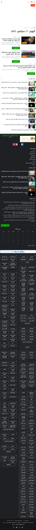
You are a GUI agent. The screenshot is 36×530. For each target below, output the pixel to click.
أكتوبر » (28, 245)
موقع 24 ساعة (23, 404)
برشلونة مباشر (4, 365)
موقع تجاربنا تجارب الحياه (12, 353)
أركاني (31, 455)
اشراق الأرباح (23, 461)
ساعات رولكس (31, 318)
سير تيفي (13, 448)
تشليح (13, 417)
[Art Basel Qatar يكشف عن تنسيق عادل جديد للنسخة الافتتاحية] (31, 84)
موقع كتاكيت (31, 507)
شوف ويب (31, 413)
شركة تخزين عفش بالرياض (31, 368)
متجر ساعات (23, 320)
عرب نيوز (31, 416)
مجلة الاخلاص (23, 512)
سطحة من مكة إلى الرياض (31, 283)
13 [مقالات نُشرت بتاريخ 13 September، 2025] (32, 238)
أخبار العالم (33, 151)
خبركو (31, 404)
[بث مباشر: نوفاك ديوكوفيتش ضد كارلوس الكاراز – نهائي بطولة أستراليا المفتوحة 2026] (31, 89)
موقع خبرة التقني (31, 429)
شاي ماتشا (13, 345)
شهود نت (23, 452)
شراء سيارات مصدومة (4, 426)
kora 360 (23, 339)
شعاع (23, 464)
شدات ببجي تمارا (4, 274)
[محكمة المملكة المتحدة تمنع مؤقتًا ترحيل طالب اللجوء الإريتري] (28, 54)
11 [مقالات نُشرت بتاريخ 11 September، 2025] (8, 235)
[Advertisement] (18, 16)
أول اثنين (23, 488)
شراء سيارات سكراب (4, 418)
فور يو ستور (4, 301)
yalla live (9, 464)
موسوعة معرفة (31, 513)
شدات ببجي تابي (4, 278)
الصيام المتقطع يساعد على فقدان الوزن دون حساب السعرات (15, 93)
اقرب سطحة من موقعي (23, 268)
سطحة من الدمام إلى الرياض (23, 298)
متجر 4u (12, 305)
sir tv (5, 448)
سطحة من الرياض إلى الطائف (23, 284)
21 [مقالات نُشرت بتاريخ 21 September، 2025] (27, 241)
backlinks (13, 267)
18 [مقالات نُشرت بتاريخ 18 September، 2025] (8, 238)
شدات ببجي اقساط (12, 274)
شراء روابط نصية (12, 260)
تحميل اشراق (31, 447)
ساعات (31, 315)
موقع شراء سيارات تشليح (4, 422)
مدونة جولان (23, 469)
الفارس (31, 472)
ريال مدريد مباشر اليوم (12, 457)
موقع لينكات (31, 501)
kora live (31, 354)
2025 (29, 27)
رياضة (34, 161)
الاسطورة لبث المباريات (8, 441)
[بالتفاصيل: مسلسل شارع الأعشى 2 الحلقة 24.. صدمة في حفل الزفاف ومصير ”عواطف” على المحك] (31, 99)
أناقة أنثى (23, 432)
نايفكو (23, 509)
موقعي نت (31, 475)
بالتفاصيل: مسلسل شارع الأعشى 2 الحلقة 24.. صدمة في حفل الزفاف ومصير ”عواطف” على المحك (15, 98)
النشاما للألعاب (23, 480)
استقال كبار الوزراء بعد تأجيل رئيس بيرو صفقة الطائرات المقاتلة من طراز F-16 (18, 215)
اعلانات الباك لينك (4, 264)
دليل (23, 507)
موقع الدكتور (31, 491)
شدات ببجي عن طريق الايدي (5, 306)
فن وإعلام (33, 155)
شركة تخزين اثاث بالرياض (31, 364)
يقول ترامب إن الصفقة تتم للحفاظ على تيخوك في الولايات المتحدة (11, 40)
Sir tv (13, 446)
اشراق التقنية (31, 407)
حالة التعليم (23, 483)
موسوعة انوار (31, 461)
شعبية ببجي (12, 328)
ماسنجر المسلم (23, 501)
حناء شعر (4, 339)
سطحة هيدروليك (4, 406)
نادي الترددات (23, 440)
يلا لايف (12, 434)
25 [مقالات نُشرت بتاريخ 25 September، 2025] (8, 241)
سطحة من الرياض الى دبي (31, 294)
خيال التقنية (23, 409)
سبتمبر (25, 27)
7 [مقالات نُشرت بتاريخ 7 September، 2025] (27, 235)
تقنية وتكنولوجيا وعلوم (30, 162)
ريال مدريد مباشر (13, 370)
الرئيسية (33, 27)
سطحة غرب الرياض (23, 276)
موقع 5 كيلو (23, 399)
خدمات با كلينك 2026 (5, 353)
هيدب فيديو (23, 447)
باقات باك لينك (4, 259)
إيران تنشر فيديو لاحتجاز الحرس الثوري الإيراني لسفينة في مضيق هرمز (19, 207)
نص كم (31, 401)
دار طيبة (23, 504)
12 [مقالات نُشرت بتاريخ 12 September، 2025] (3, 235)
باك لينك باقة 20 (12, 357)
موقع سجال (23, 472)
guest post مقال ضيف (4, 357)
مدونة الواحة (23, 499)
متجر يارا (31, 464)
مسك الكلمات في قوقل (31, 393)
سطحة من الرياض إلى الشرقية (23, 289)
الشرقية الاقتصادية (23, 417)
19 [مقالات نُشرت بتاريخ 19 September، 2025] (3, 238)
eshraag (18, 37)
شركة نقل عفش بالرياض (23, 364)
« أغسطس (33, 245)
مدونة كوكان (23, 423)
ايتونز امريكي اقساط (4, 313)
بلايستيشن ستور (13, 332)
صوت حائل (23, 493)
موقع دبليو (23, 475)
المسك (23, 485)
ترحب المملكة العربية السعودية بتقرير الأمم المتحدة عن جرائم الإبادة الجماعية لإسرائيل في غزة (19, 67)
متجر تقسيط (4, 293)
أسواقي (23, 420)
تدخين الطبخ (23, 491)
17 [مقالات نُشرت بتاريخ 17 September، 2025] (13, 238)
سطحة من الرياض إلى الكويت (31, 309)
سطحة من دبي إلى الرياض (23, 294)
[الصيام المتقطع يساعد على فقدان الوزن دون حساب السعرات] (31, 94)
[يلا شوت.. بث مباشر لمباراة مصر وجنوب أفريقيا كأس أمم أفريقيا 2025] (31, 105)
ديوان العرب (31, 466)
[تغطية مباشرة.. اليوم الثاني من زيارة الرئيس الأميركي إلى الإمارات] (31, 126)
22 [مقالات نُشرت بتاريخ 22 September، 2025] (22, 241)
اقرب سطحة (31, 271)
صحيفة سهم (31, 504)
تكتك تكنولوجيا (31, 423)
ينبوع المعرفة (31, 483)
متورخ (23, 435)
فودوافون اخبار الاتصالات (5, 268)
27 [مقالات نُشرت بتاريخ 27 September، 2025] (32, 243)
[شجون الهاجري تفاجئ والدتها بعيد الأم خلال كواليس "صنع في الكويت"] (31, 110)
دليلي (31, 399)
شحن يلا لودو (12, 324)
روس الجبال (23, 466)
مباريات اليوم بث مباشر (27, 341)
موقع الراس (23, 477)
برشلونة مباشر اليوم (4, 457)
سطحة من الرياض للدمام (31, 289)
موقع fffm (31, 516)
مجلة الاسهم (23, 413)
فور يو (4, 316)
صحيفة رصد (31, 509)
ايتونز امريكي (4, 281)
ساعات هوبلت (27, 323)
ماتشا (4, 343)
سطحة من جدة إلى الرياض (31, 298)
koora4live (31, 331)
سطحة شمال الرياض (23, 272)
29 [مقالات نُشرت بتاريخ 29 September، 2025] (22, 243)
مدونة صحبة (31, 457)
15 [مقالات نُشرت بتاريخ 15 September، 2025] (22, 238)
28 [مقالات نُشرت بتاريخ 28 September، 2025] (27, 243)
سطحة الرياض (31, 267)
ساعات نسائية (23, 318)
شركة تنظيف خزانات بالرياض (23, 376)
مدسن (31, 437)
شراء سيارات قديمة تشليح (9, 429)
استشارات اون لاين (31, 443)
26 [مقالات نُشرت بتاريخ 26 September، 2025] (3, 241)
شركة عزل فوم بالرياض (23, 372)
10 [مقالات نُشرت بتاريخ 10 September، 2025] (13, 235)
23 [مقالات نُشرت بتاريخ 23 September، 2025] (18, 241)
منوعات (33, 164)
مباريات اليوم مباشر (23, 358)
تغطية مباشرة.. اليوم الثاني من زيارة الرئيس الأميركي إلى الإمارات (16, 125)
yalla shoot (31, 259)
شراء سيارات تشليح (12, 422)
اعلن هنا (23, 392)
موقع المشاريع (31, 480)
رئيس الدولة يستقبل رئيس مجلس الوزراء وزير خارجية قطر (23, 130)
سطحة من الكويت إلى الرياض (23, 309)
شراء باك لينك (12, 256)
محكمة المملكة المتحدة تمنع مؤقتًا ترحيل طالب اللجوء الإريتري (11, 53)
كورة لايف (31, 328)
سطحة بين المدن (13, 406)
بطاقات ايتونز (4, 328)
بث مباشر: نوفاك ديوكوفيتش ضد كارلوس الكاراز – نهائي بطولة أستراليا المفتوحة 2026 (14, 88)
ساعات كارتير (23, 315)
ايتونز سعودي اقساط (12, 286)
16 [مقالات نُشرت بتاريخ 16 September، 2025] (18, 238)
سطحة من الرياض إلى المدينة (31, 303)
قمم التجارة (31, 499)
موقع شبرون (23, 496)
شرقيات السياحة (23, 458)
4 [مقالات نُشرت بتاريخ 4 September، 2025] (8, 233)
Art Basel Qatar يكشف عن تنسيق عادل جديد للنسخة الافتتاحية (14, 82)
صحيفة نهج (31, 425)
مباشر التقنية (23, 455)
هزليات (31, 485)
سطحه (4, 403)
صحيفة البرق (31, 496)
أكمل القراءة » (15, 61)
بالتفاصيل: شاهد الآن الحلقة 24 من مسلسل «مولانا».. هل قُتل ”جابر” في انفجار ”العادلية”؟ (15, 114)
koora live (23, 331)
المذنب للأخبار (31, 477)
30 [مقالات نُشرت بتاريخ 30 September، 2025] (18, 243)
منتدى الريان (23, 516)
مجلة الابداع (31, 440)
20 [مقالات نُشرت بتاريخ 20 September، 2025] (32, 241)
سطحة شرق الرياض (31, 276)
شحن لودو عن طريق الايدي (4, 325)
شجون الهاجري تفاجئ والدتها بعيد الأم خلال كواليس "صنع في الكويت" (14, 109)
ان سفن (23, 407)
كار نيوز (23, 425)
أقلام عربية (31, 469)
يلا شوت (31, 256)
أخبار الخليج (32, 157)
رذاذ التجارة (23, 449)
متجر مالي (23, 401)
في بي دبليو (31, 488)
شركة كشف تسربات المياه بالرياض (31, 377)
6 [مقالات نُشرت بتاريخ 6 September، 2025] (32, 235)
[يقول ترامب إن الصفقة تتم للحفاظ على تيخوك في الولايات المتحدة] (28, 40)
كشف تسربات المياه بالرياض (31, 381)
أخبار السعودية (32, 153)
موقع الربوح (31, 493)
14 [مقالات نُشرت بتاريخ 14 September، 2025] (27, 238)
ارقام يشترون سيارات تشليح (12, 426)
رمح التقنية (31, 449)
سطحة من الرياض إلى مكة (23, 279)
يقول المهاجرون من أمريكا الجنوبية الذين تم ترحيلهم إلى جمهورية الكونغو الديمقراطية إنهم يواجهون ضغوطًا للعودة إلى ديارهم (19, 212)
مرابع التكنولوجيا (31, 410)
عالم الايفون (31, 420)
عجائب (31, 432)
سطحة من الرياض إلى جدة (31, 279)
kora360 (23, 328)
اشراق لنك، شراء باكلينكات (13, 264)
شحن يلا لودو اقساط (4, 286)
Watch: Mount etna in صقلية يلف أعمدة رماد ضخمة (17, 119)
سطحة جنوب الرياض (12, 414)
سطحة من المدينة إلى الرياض (23, 303)
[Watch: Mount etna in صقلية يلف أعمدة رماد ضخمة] (31, 121)
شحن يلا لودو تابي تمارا (4, 309)
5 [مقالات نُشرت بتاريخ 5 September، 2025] (3, 233)
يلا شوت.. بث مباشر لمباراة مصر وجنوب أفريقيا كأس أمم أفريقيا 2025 (15, 104)
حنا (12, 343)
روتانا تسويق (23, 437)
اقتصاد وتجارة (32, 159)
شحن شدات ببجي (12, 321)
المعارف (23, 443)
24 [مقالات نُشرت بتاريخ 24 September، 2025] (13, 241)
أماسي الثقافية (31, 435)
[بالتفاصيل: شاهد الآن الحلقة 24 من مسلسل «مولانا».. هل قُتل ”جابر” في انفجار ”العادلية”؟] (31, 115)
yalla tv (12, 438)
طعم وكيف (31, 452)
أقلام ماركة (31, 320)
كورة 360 (23, 336)
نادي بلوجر (23, 428)
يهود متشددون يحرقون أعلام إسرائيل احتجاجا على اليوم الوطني (21, 205)
